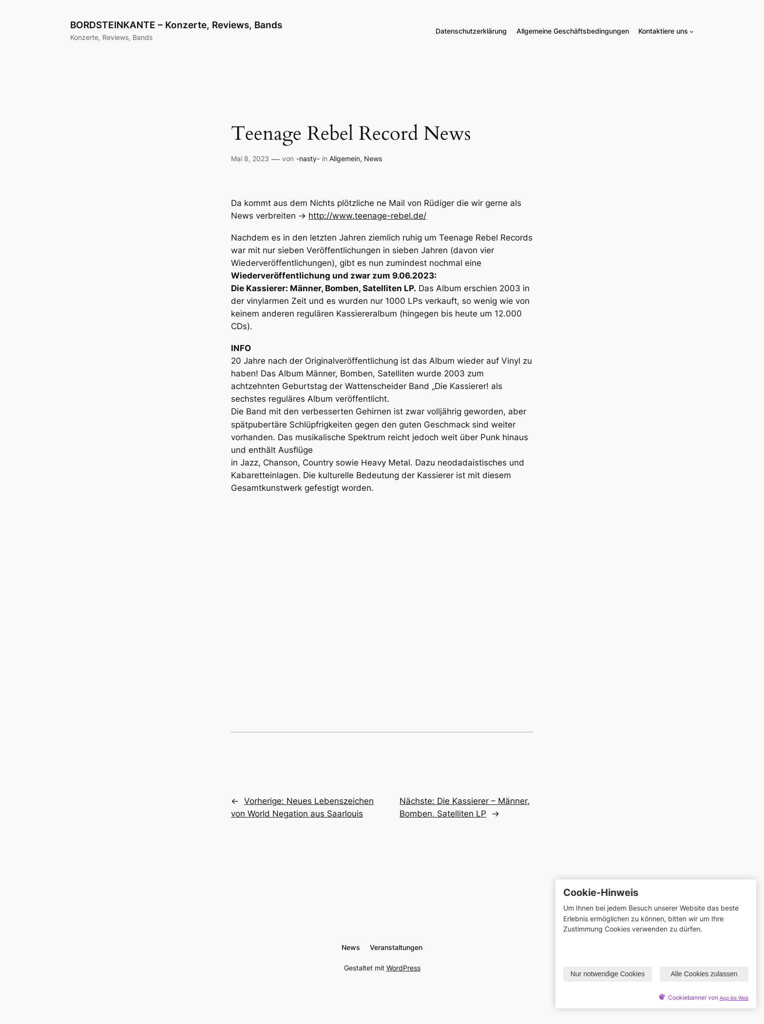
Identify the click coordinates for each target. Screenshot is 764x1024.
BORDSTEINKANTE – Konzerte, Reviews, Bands (176, 25)
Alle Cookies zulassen (704, 974)
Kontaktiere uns (663, 31)
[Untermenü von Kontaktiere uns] (691, 31)
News (373, 158)
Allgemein (344, 158)
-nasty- (308, 158)
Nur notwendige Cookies (608, 974)
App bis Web (734, 998)
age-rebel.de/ (399, 216)
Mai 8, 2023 (250, 158)
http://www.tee (337, 216)
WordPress (403, 968)
